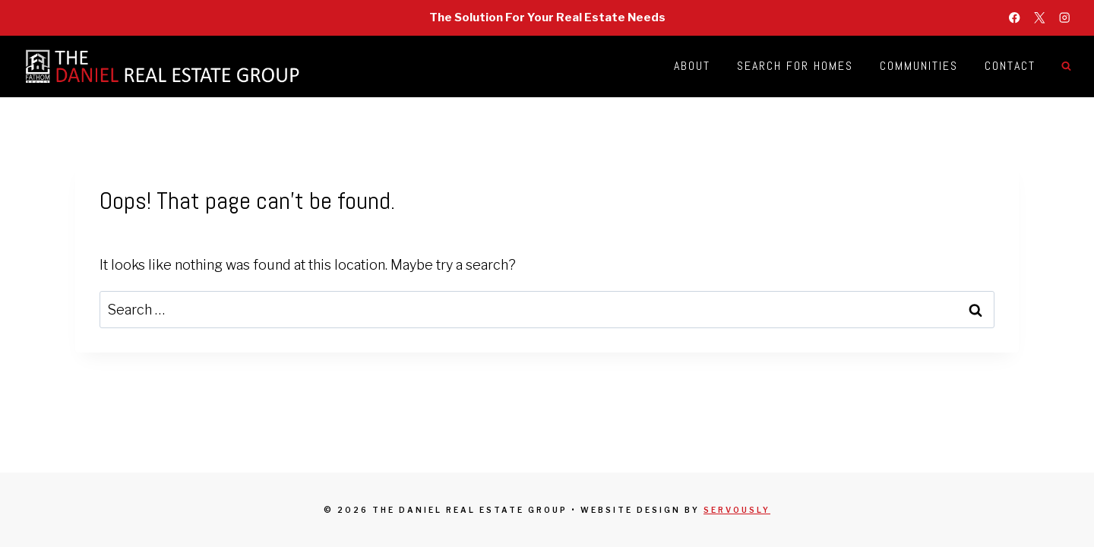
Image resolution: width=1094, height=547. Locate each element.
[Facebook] (1015, 18)
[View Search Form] (1066, 66)
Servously (737, 509)
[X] (1040, 18)
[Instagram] (1065, 18)
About (692, 66)
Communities (919, 66)
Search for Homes (795, 66)
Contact (1010, 66)
